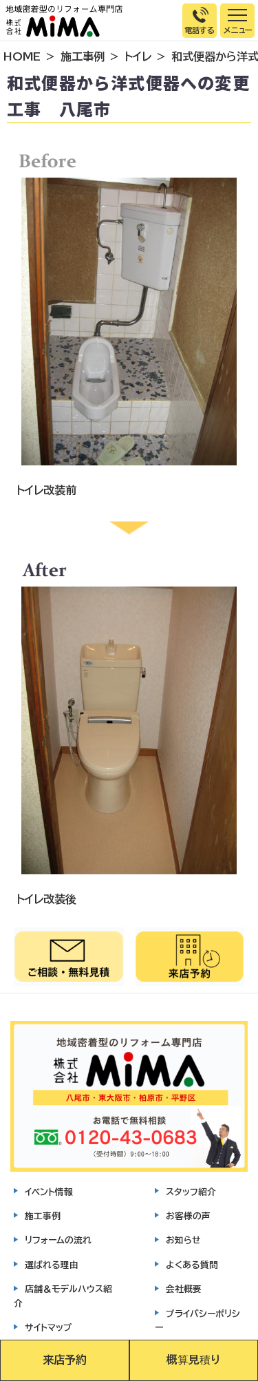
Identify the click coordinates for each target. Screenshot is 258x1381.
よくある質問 (192, 1265)
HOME (22, 56)
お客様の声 (188, 1216)
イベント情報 (49, 1192)
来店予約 (65, 1359)
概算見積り (193, 1359)
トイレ (138, 56)
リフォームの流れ (58, 1240)
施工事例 (83, 56)
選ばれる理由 (51, 1265)
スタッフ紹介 (191, 1192)
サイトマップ (48, 1327)
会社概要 (184, 1289)
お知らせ (183, 1240)
